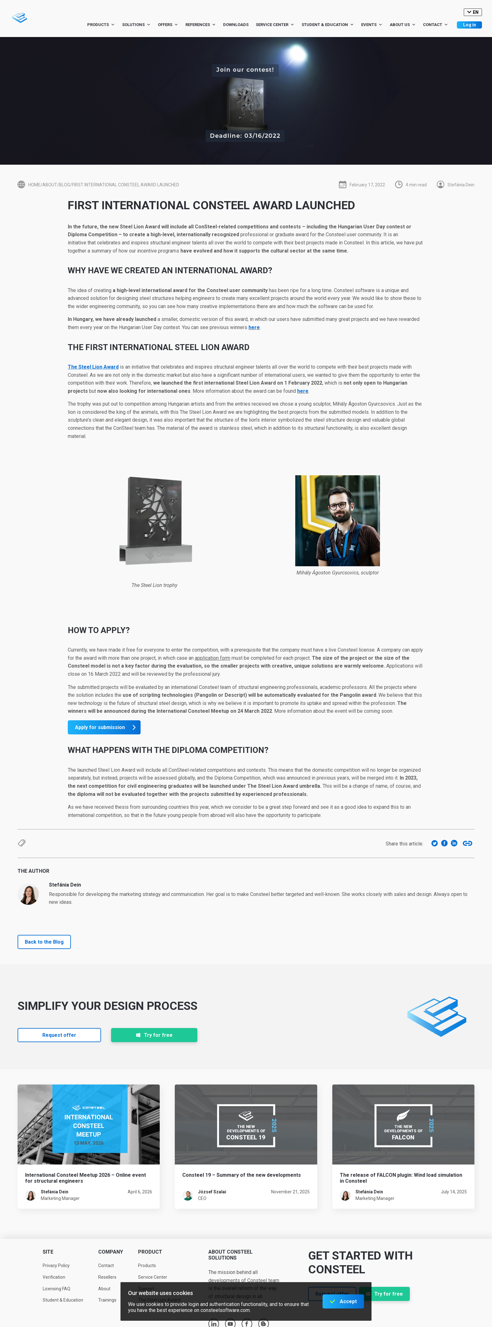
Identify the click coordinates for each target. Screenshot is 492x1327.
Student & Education (328, 25)
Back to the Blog (44, 942)
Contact (435, 25)
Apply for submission (100, 727)
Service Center (275, 25)
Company (110, 1252)
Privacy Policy (56, 1265)
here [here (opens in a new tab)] (254, 327)
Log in (469, 24)
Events (371, 25)
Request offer (59, 1035)
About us (403, 25)
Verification (54, 1277)
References (200, 25)
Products (101, 25)
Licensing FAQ (56, 1288)
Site (48, 1252)
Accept (348, 1301)
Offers (168, 25)
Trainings (107, 1300)
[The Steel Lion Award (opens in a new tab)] (93, 367)
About (104, 1288)
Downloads (236, 24)
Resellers (107, 1277)
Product (150, 1252)
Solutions (136, 25)
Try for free (154, 1035)
